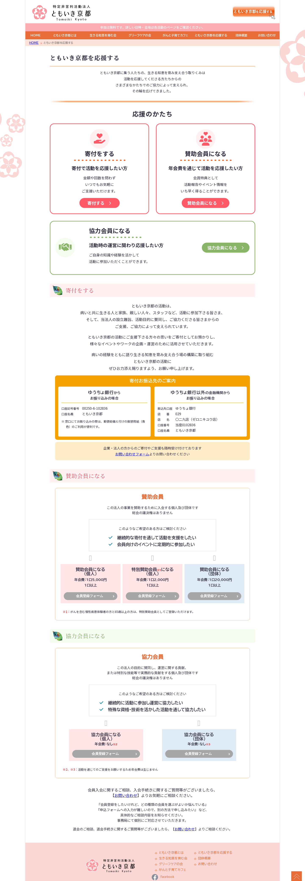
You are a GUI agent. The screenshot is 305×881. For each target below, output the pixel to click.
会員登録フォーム (89, 587)
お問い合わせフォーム (132, 445)
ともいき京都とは (64, 27)
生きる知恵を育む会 (103, 27)
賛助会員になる (205, 195)
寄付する (99, 195)
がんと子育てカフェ (175, 27)
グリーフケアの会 (140, 27)
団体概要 (241, 27)
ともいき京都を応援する (211, 27)
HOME (35, 27)
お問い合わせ (267, 27)
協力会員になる (225, 239)
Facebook (162, 868)
